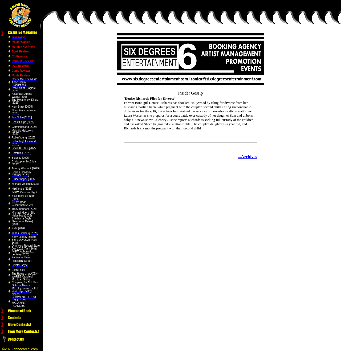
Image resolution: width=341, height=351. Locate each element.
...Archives (247, 156)
